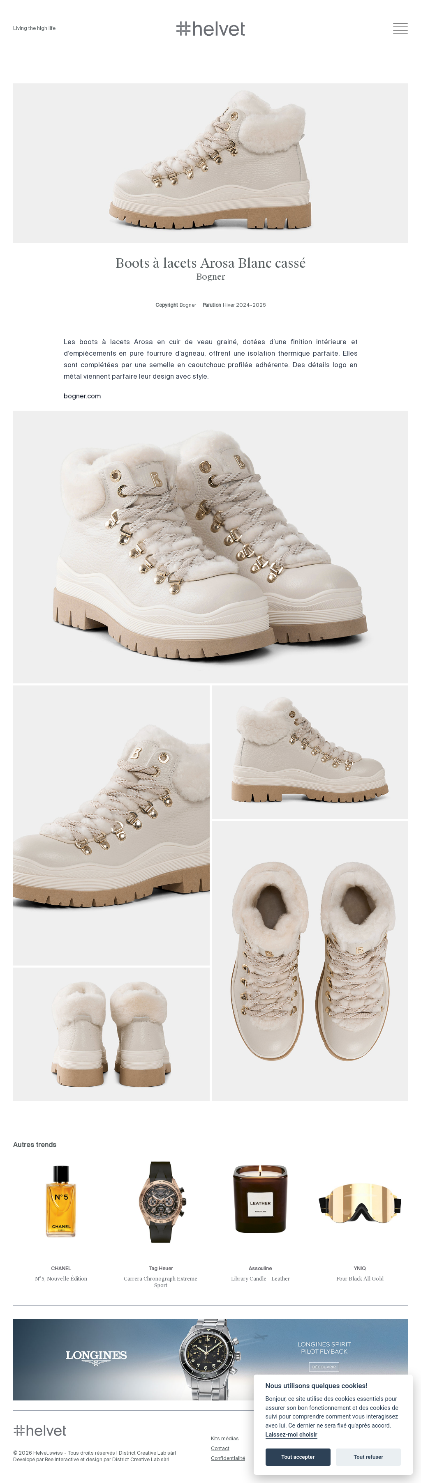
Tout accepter (298, 1457)
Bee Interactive (62, 1460)
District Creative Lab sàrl (147, 1453)
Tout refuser (368, 1457)
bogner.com (82, 396)
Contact (220, 1448)
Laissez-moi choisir (291, 1434)
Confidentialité (228, 1458)
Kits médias (225, 1439)
